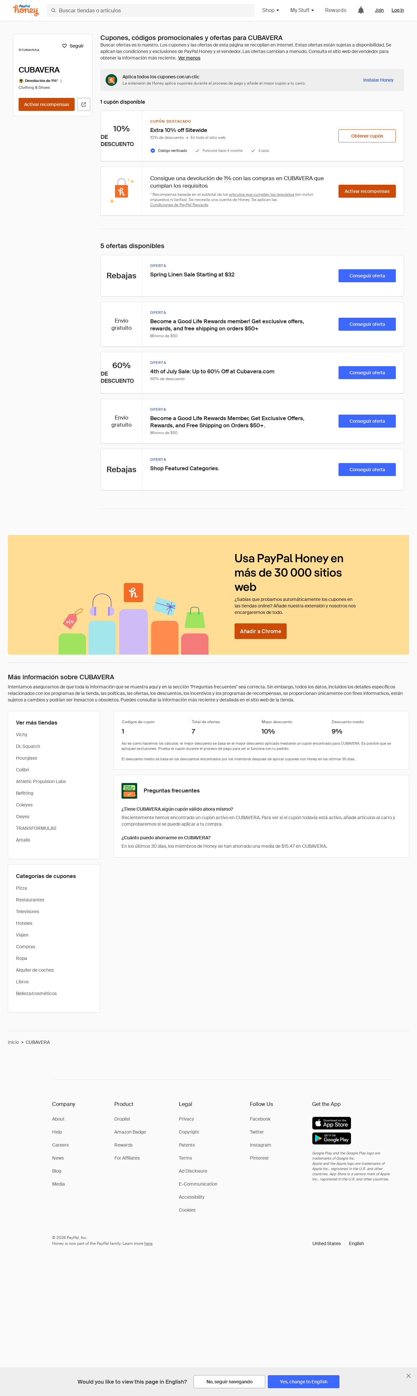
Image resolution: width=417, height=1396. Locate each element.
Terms (185, 1158)
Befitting (24, 793)
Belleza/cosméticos (36, 993)
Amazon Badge (130, 1132)
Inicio (13, 1042)
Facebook (260, 1119)
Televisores (27, 911)
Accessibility (192, 1197)
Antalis (23, 840)
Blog (56, 1171)
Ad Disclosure (193, 1171)
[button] (338, 1243)
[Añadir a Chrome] (261, 631)
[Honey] (26, 10)
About (58, 1119)
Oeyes (22, 816)
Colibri (22, 770)
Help (57, 1132)
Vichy (21, 735)
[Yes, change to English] (303, 1381)
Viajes (22, 935)
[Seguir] (73, 45)
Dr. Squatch (28, 746)
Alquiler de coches (35, 970)
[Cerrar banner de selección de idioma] (408, 1376)
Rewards (335, 10)
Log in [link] (398, 10)
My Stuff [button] (302, 10)
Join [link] (379, 10)
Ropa (21, 958)
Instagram (260, 1145)
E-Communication (198, 1184)
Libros (22, 982)
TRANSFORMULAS (36, 828)
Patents (187, 1145)
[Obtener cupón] (367, 135)
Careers (60, 1145)
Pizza (21, 888)
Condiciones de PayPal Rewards (179, 204)
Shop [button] (271, 10)
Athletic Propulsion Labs (41, 781)
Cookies (187, 1210)
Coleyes (24, 805)
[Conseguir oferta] (367, 275)
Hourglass (26, 758)
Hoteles (24, 923)
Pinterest (259, 1158)
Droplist (122, 1119)
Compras (25, 947)
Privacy (186, 1119)
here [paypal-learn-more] (148, 1243)
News (58, 1158)
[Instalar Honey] (378, 80)
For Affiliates (127, 1158)
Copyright (189, 1132)
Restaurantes (30, 900)
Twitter (257, 1132)
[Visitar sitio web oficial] (83, 104)
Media (58, 1184)
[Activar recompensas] (47, 104)
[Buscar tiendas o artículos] (150, 10)
